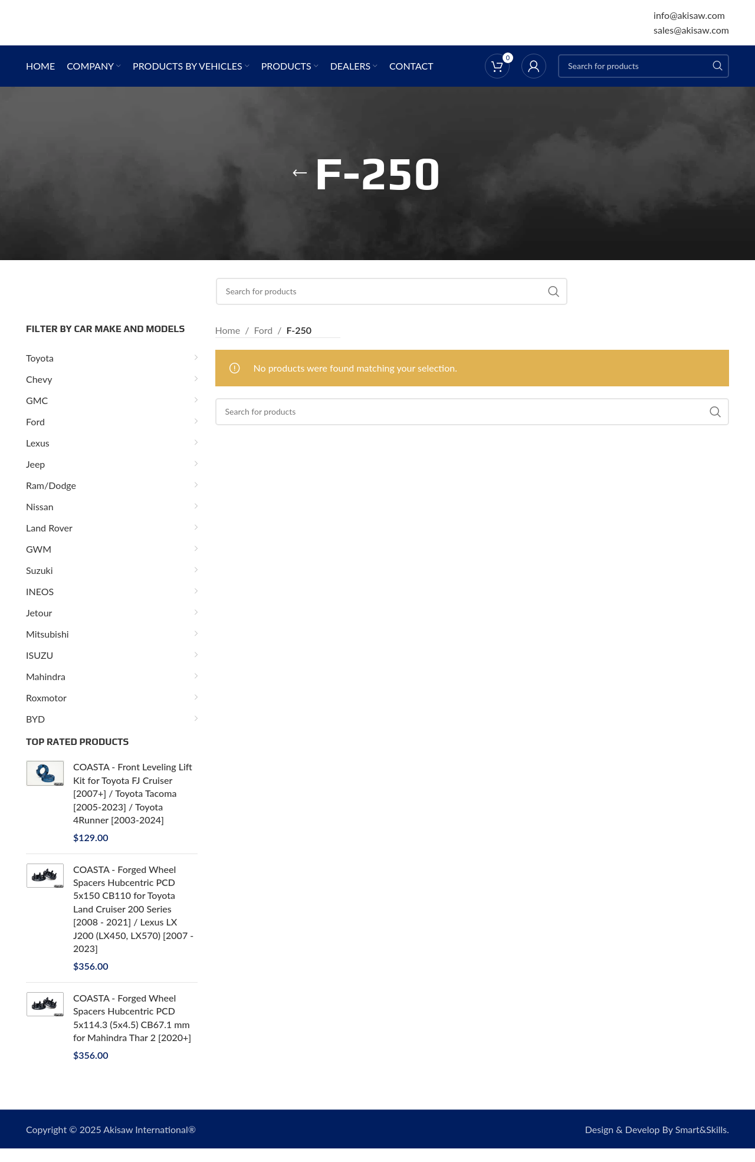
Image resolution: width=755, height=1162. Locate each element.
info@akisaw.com (689, 21)
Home (228, 343)
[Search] (643, 79)
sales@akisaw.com (691, 36)
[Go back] (299, 187)
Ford (263, 343)
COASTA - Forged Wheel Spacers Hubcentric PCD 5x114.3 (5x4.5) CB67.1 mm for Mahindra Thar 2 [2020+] (132, 1031)
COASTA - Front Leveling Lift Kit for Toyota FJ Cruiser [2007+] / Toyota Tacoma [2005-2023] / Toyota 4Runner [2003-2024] (132, 806)
